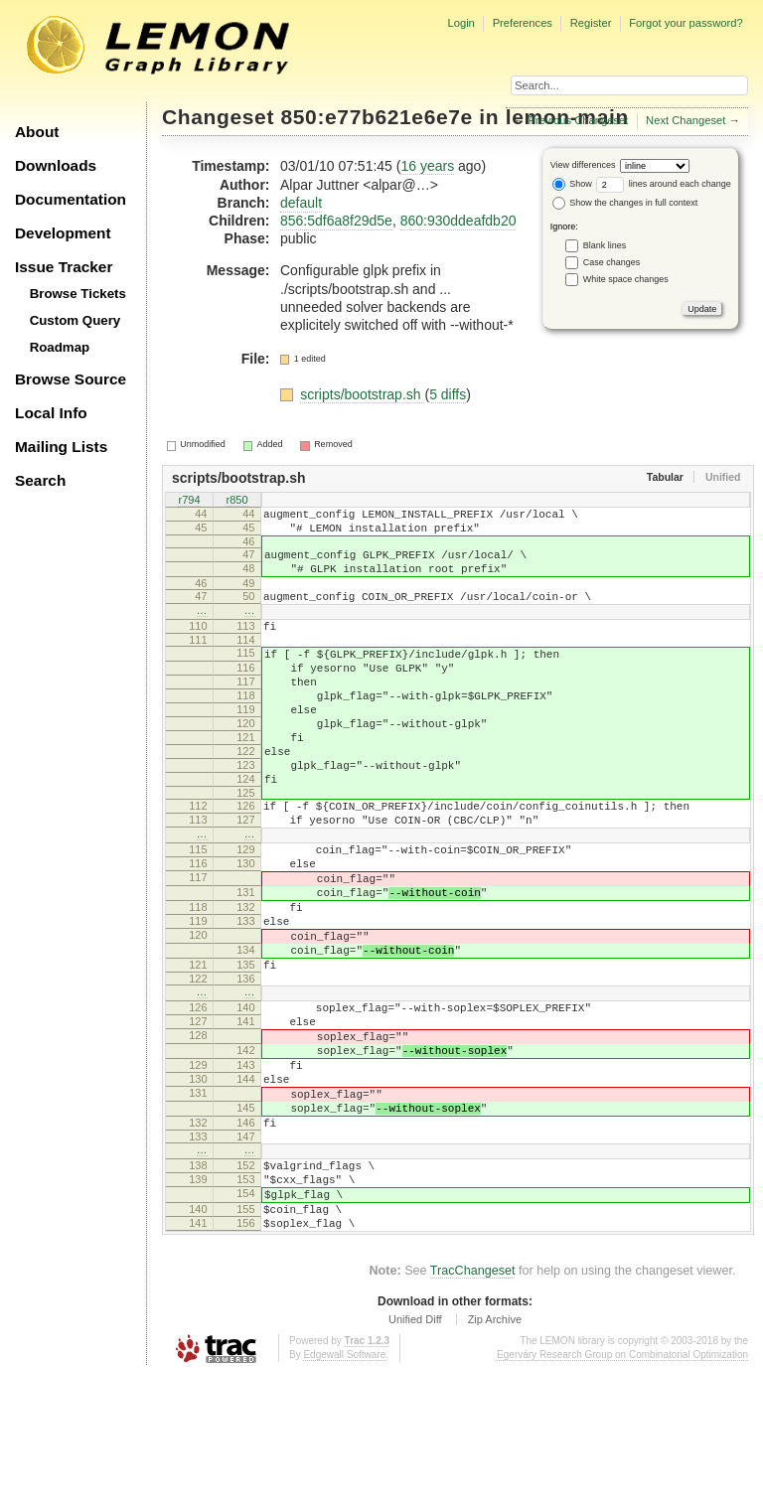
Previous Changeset (579, 120)
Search (40, 480)
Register (591, 23)
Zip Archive (495, 1456)
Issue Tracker (63, 266)
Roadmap (60, 347)
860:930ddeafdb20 (458, 220)
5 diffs (447, 394)
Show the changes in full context (625, 203)
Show (572, 184)
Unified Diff (415, 1456)
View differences (583, 165)
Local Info (51, 412)
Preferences (522, 23)
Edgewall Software (344, 1491)
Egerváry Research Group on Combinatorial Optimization (622, 1491)
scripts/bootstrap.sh (362, 394)
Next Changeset (685, 120)
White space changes (626, 279)
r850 (236, 502)
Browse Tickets (78, 293)
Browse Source (70, 379)
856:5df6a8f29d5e (336, 220)
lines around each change (663, 184)
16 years (427, 166)
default (301, 203)
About (37, 131)
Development (63, 233)
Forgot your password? (685, 23)
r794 (189, 502)
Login (460, 23)
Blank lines (605, 245)
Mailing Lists (61, 446)
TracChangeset (473, 1408)
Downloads (55, 165)
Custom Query (75, 320)
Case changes (612, 262)
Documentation (70, 199)
